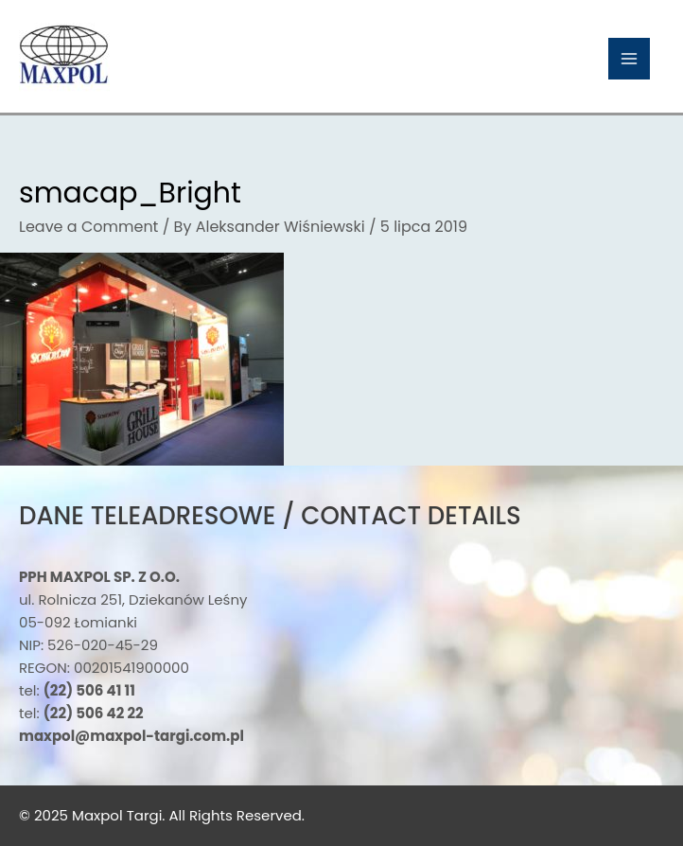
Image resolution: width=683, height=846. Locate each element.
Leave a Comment (88, 227)
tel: (77, 690)
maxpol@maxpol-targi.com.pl (131, 736)
